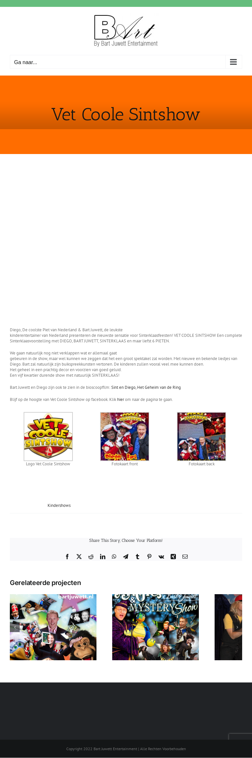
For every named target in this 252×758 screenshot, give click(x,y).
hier (120, 399)
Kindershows (59, 505)
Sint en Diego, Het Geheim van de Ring (146, 387)
